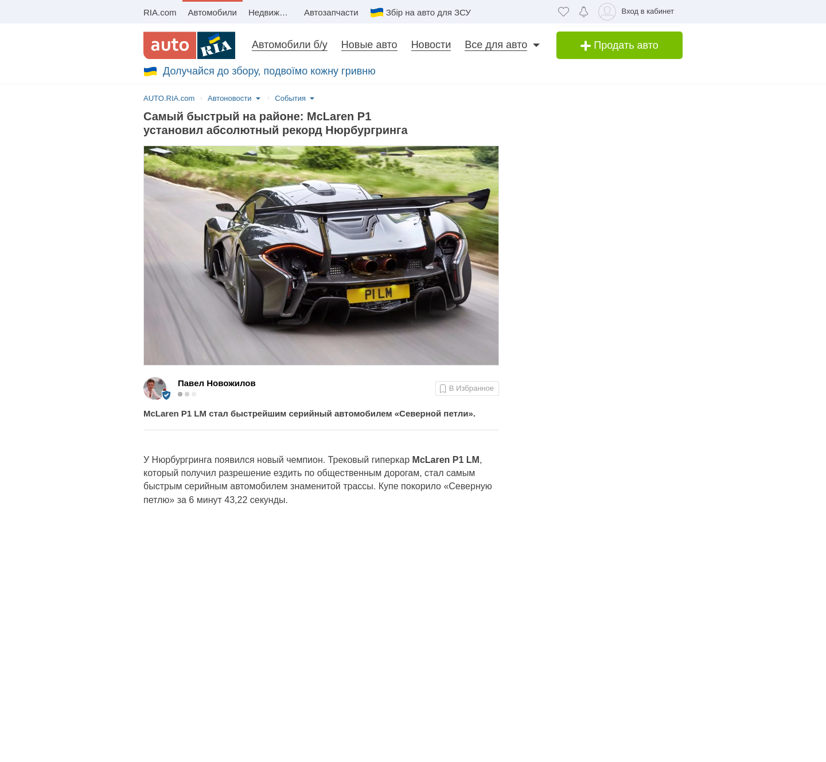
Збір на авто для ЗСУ (428, 12)
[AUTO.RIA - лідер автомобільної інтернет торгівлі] (189, 45)
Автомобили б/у (290, 44)
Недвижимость (273, 12)
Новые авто (369, 44)
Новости (431, 44)
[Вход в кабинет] (638, 11)
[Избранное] (564, 11)
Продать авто (619, 45)
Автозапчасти (331, 12)
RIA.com (160, 12)
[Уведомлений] (583, 12)
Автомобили (212, 12)
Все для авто (496, 44)
